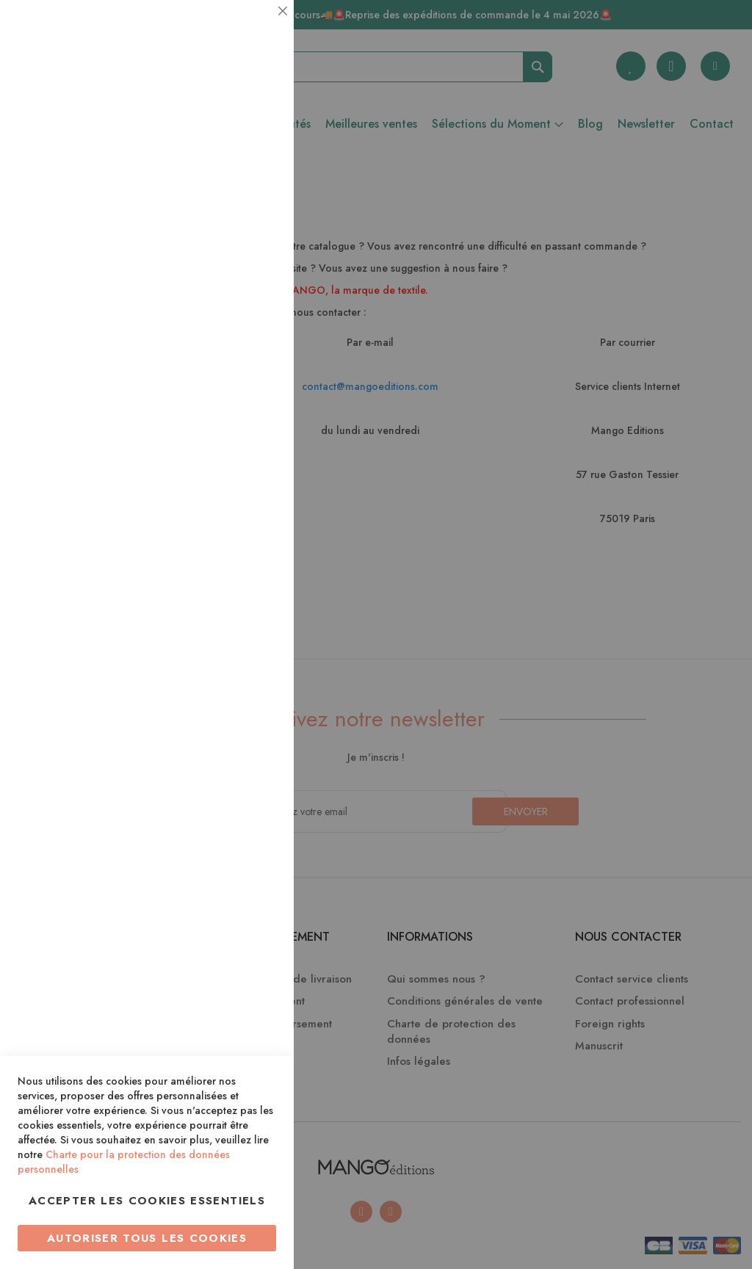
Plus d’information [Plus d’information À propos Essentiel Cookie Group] (232, 136)
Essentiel (253, 29)
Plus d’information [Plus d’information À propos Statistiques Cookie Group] (232, 292)
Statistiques (253, 199)
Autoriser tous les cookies (147, 1238)
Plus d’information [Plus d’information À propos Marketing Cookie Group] (232, 447)
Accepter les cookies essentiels (147, 1201)
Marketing (253, 355)
